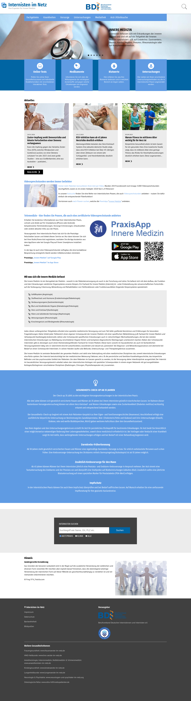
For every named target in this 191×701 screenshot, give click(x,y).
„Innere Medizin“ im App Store (45, 262)
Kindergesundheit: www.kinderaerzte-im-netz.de (44, 668)
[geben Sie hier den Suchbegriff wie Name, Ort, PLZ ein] (84, 530)
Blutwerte (114, 71)
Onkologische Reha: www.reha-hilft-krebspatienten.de (46, 682)
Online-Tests (40, 71)
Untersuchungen (82, 17)
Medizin (61, 281)
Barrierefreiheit (30, 621)
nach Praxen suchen (81, 201)
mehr (29, 167)
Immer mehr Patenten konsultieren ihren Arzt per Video (81, 186)
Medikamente (77, 71)
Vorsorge (64, 17)
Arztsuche (71, 193)
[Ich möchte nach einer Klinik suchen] (76, 536)
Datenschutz (29, 617)
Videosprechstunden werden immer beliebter (48, 181)
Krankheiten (49, 17)
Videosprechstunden (132, 193)
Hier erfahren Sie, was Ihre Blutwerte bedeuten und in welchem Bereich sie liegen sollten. (114, 79)
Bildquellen (29, 626)
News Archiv (32, 172)
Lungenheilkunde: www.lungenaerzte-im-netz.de (44, 672)
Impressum (28, 612)
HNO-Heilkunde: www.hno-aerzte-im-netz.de (43, 655)
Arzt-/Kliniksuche (119, 17)
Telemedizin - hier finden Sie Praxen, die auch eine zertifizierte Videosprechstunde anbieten (72, 215)
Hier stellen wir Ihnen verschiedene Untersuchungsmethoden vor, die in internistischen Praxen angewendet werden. (151, 80)
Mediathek (100, 17)
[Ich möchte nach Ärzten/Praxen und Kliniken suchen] (86, 536)
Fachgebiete (33, 17)
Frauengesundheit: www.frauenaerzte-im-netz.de (44, 650)
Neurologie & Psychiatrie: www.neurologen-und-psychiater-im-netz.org (54, 677)
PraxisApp (104, 201)
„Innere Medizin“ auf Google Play (47, 257)
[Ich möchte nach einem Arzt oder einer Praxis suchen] (60, 536)
